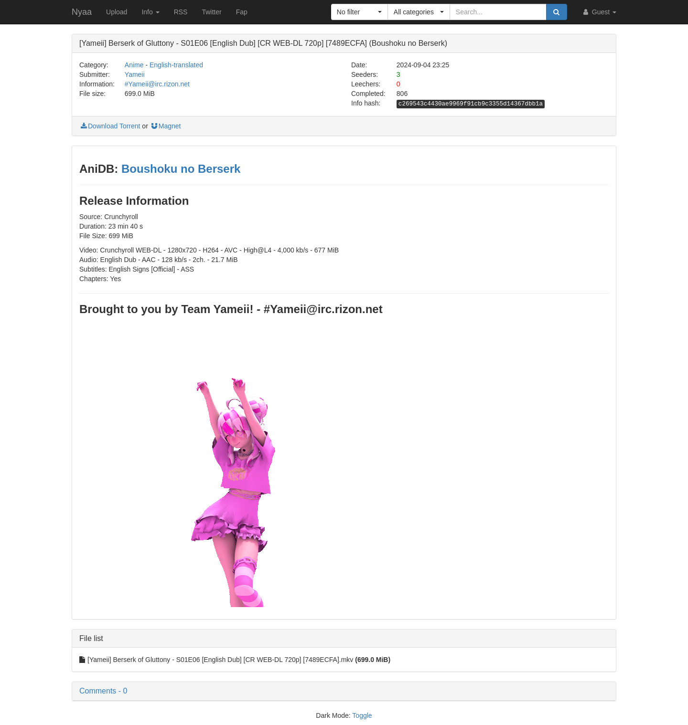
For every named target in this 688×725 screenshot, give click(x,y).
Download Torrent (109, 126)
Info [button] (150, 12)
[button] (359, 12)
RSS (181, 12)
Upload (116, 12)
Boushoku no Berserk (180, 168)
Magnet (165, 126)
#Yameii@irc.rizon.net (157, 84)
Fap (241, 12)
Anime (134, 65)
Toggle (362, 715)
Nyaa (82, 12)
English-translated (176, 65)
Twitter (211, 12)
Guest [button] (598, 12)
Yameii (135, 74)
